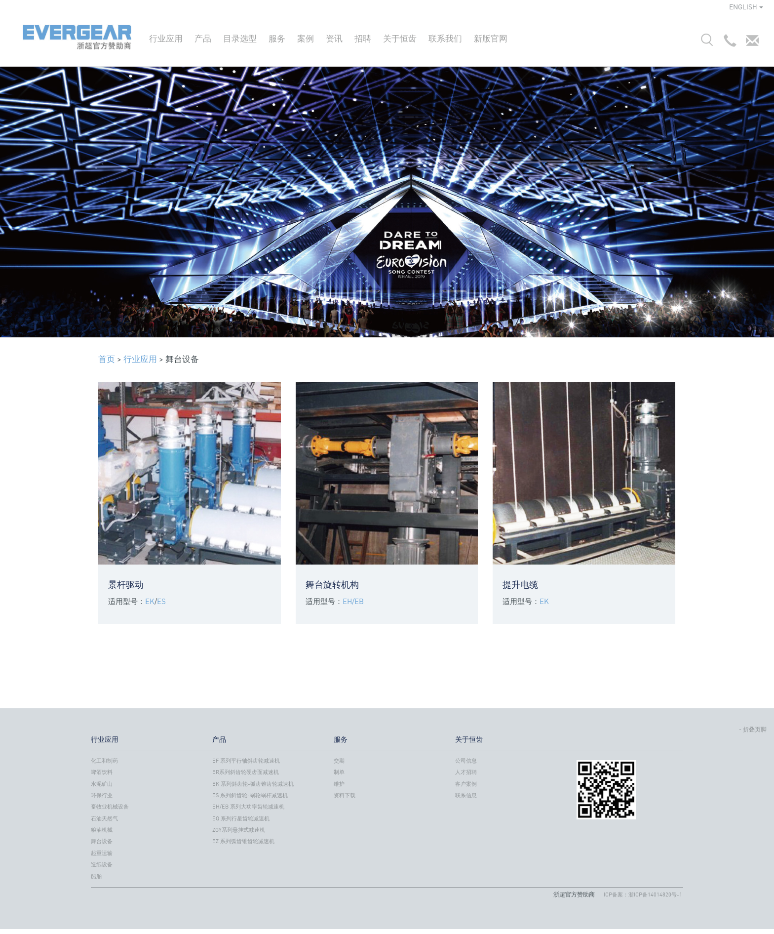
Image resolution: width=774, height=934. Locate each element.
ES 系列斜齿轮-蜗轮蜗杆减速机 (250, 795)
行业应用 (166, 38)
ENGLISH (746, 6)
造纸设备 (102, 864)
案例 (305, 38)
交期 (339, 760)
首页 (106, 359)
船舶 (96, 876)
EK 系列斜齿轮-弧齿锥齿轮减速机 (253, 783)
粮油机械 (102, 829)
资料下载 (344, 795)
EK (150, 601)
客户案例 (466, 783)
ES (161, 601)
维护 (339, 783)
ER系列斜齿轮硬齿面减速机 (245, 772)
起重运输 (102, 853)
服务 (277, 38)
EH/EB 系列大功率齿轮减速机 (248, 806)
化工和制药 (104, 760)
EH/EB (353, 601)
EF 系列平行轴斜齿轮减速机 (246, 760)
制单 (339, 772)
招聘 (362, 38)
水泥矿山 (102, 783)
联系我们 (445, 38)
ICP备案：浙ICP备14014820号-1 (643, 894)
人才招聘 (466, 772)
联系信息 (466, 795)
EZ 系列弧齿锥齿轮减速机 (243, 841)
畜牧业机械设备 (110, 806)
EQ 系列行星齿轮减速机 (241, 818)
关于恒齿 (400, 38)
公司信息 (466, 760)
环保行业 (102, 795)
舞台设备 (102, 841)
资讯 (334, 38)
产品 (202, 38)
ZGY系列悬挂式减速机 (238, 829)
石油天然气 (104, 818)
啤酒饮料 (102, 772)
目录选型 (240, 38)
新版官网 (490, 38)
